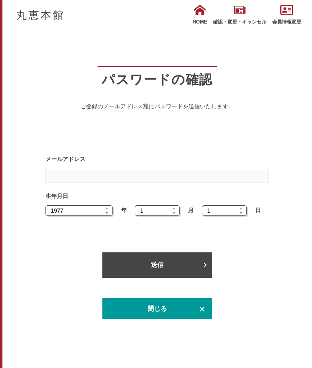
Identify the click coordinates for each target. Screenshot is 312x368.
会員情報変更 (286, 14)
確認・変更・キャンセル (239, 14)
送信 (157, 264)
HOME (200, 14)
